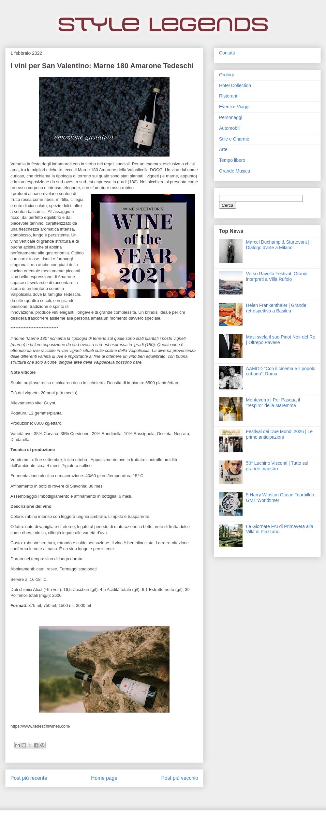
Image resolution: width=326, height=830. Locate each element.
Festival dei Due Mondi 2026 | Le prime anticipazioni (279, 434)
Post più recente (28, 778)
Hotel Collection (235, 85)
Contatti (227, 52)
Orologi (226, 74)
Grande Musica (234, 171)
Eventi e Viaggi (234, 106)
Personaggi (230, 117)
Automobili (229, 128)
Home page (104, 778)
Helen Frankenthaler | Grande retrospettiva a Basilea (276, 308)
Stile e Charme (234, 139)
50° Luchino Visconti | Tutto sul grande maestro (277, 465)
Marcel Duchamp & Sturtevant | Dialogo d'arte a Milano (277, 244)
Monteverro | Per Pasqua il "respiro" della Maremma (273, 402)
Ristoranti (228, 95)
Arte (223, 149)
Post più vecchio (179, 778)
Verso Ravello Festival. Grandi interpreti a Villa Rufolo (276, 276)
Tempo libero (232, 160)
